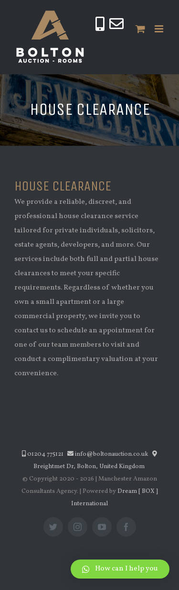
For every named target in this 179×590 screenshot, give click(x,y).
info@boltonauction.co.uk (107, 454)
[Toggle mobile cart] (140, 29)
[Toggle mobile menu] (160, 29)
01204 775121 (42, 454)
